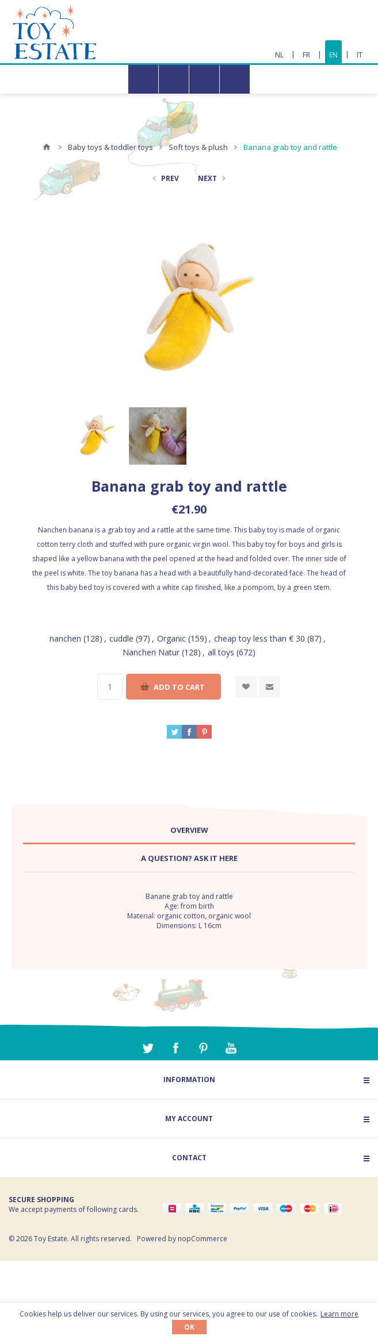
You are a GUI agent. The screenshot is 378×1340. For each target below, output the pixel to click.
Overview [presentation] (189, 830)
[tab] (189, 830)
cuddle (121, 638)
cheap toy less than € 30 (259, 638)
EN (333, 55)
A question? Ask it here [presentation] (189, 858)
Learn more (339, 1314)
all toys (221, 652)
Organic (171, 638)
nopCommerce (202, 1239)
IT (359, 55)
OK (189, 1327)
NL (279, 55)
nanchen (65, 638)
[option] (94, 436)
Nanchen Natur (151, 652)
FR (306, 55)
